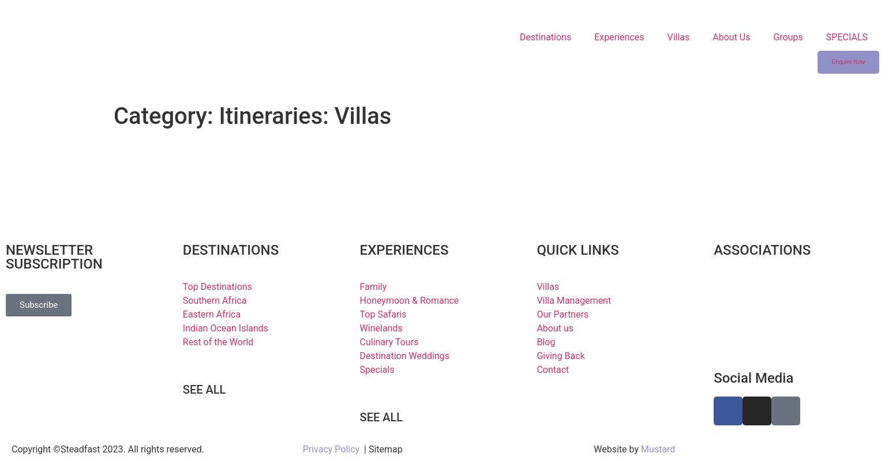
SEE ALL (204, 390)
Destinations (545, 37)
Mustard (658, 449)
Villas (678, 37)
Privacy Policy (331, 449)
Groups (787, 37)
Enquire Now (848, 62)
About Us (731, 37)
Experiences (619, 37)
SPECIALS (847, 37)
